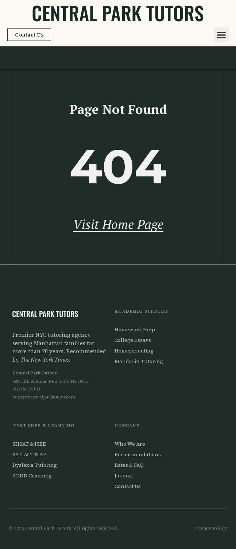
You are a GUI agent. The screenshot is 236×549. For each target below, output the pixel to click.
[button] (221, 34)
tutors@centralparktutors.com (43, 397)
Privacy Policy (210, 528)
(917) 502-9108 (26, 389)
